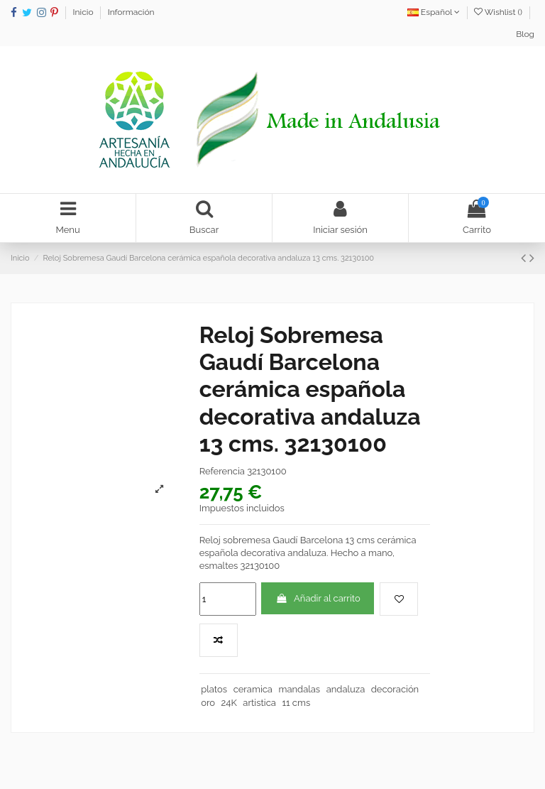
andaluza (345, 689)
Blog (525, 34)
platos (214, 689)
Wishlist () (499, 12)
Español (433, 12)
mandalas (299, 689)
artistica (259, 702)
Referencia (222, 471)
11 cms (296, 702)
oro (208, 702)
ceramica (252, 689)
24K (229, 702)
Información (131, 12)
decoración (395, 689)
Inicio (84, 12)
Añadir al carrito (317, 598)
